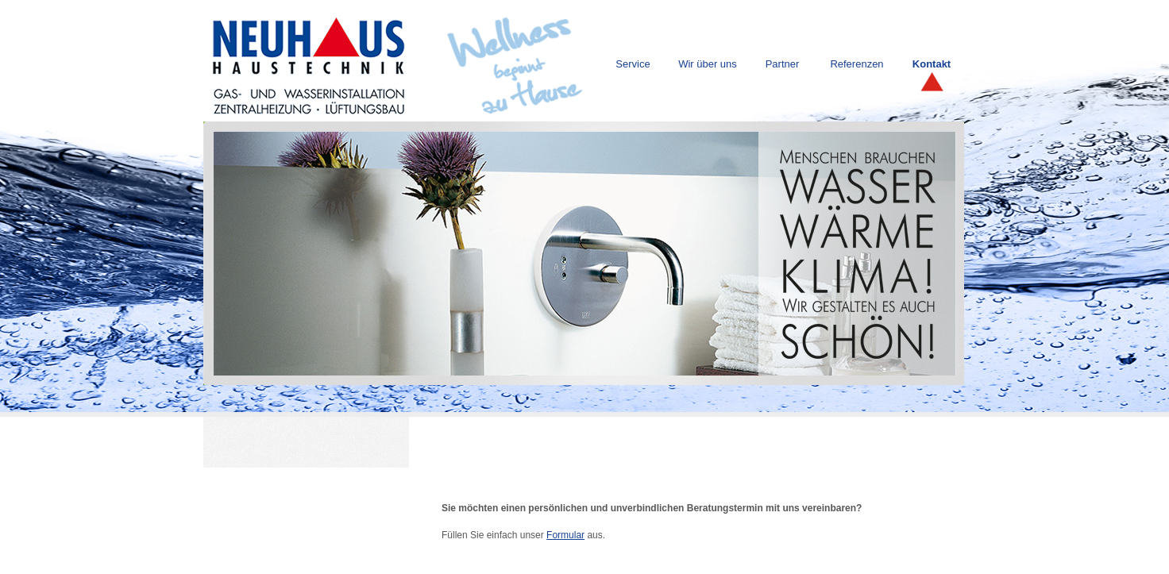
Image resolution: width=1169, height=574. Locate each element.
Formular (565, 535)
